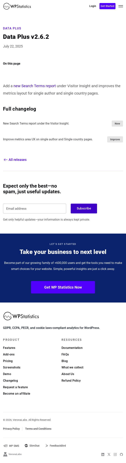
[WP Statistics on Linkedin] (102, 454)
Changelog (10, 381)
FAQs (65, 355)
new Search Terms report (35, 86)
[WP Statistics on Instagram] (115, 454)
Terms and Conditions (38, 429)
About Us (67, 374)
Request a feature (15, 387)
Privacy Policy (11, 429)
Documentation (72, 348)
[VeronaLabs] (12, 454)
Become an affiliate (16, 394)
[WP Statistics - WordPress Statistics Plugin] (17, 6)
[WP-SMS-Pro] (11, 446)
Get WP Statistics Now (63, 287)
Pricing (8, 361)
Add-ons (8, 355)
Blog (64, 361)
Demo (7, 374)
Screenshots (11, 368)
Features (9, 348)
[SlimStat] (32, 446)
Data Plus (12, 28)
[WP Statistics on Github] (121, 454)
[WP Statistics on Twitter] (109, 454)
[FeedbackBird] (55, 446)
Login (92, 6)
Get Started (107, 6)
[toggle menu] (120, 6)
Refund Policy (71, 381)
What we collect (72, 368)
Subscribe (84, 208)
